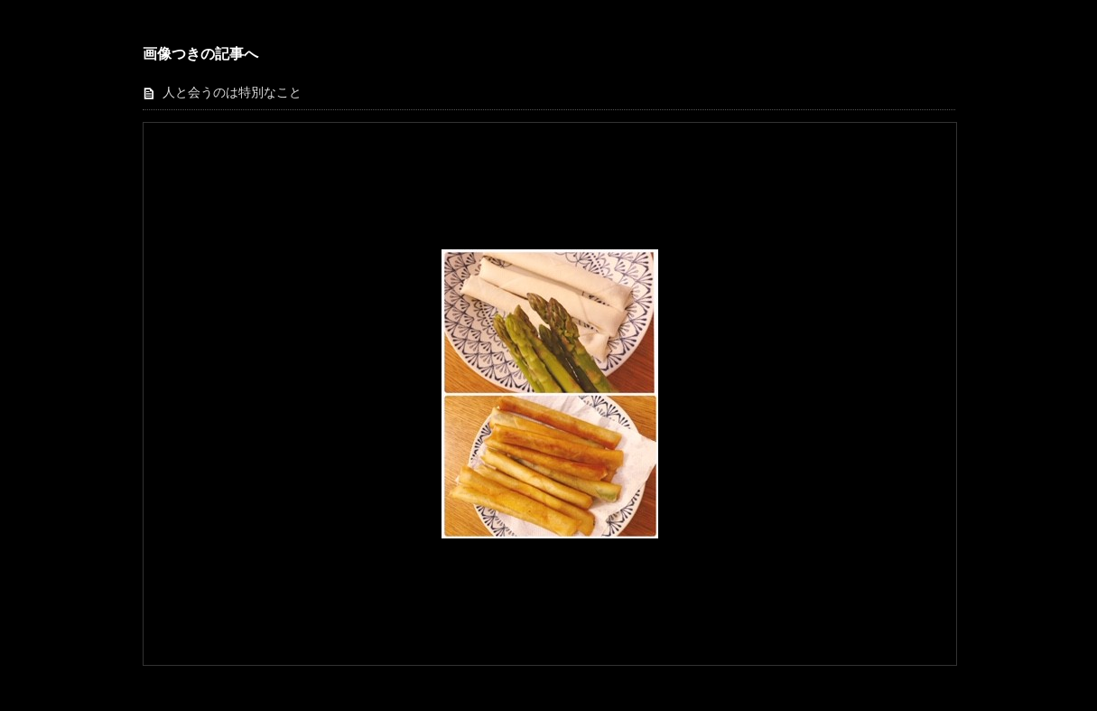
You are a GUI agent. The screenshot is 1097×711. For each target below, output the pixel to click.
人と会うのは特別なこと (232, 92)
